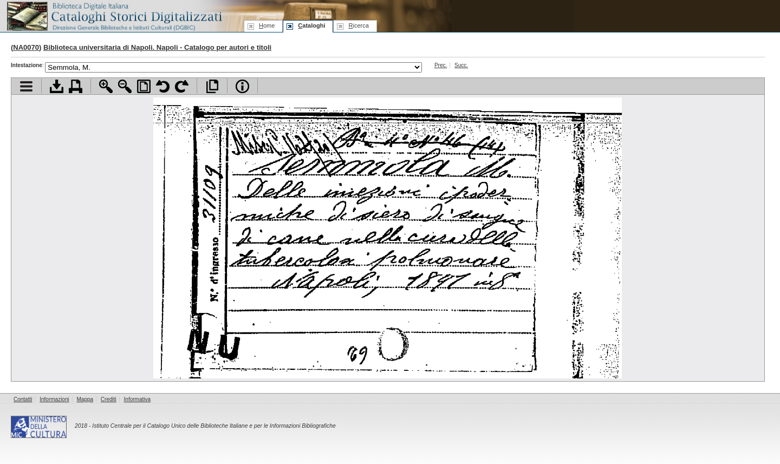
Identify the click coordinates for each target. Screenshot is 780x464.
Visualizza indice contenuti (26, 86)
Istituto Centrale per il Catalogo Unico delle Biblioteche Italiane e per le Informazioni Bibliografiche (213, 426)
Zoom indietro (125, 86)
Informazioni (54, 399)
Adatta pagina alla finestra (144, 86)
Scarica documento (56, 86)
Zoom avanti (106, 86)
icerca (358, 25)
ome (267, 25)
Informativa (137, 399)
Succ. (461, 65)
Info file (242, 86)
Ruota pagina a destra (181, 86)
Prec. (440, 65)
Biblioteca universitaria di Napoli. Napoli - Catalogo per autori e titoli (157, 47)
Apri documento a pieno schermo (212, 86)
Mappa (85, 399)
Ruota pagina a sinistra (163, 86)
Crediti (108, 399)
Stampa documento (75, 86)
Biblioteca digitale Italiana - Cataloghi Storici (113, 15)
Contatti (23, 399)
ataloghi (311, 25)
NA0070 (26, 47)
